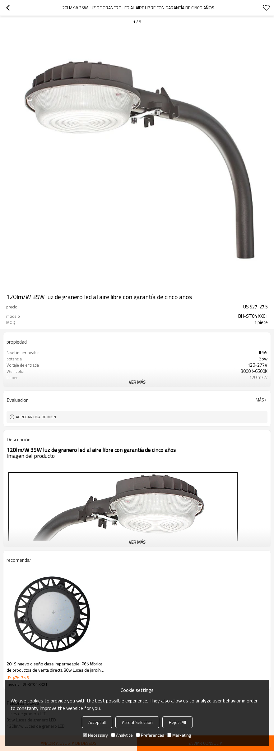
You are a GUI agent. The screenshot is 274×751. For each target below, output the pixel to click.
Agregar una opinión (36, 417)
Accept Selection (137, 722)
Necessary (95, 735)
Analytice (122, 735)
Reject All (177, 722)
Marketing (179, 735)
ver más (137, 382)
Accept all (97, 722)
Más (260, 400)
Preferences (150, 735)
